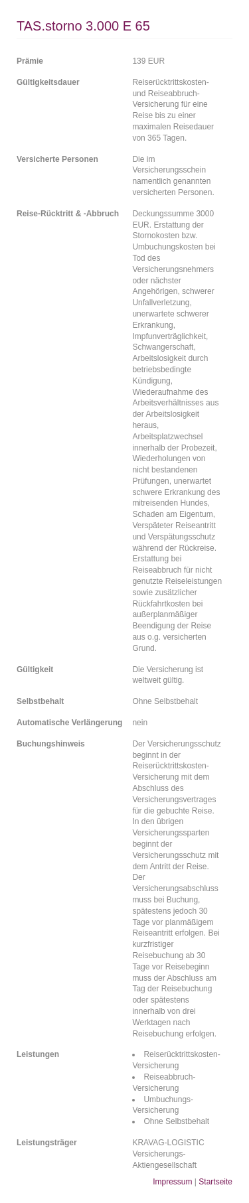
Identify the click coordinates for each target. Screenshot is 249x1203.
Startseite (215, 1181)
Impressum (172, 1181)
